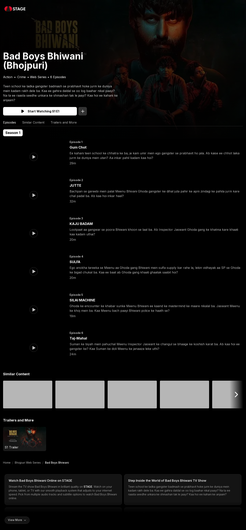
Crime (21, 77)
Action (7, 77)
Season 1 (12, 133)
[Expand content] (17, 520)
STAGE (67, 480)
